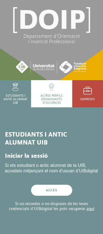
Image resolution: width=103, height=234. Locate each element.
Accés (51, 190)
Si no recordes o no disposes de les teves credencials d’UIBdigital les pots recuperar (51, 206)
